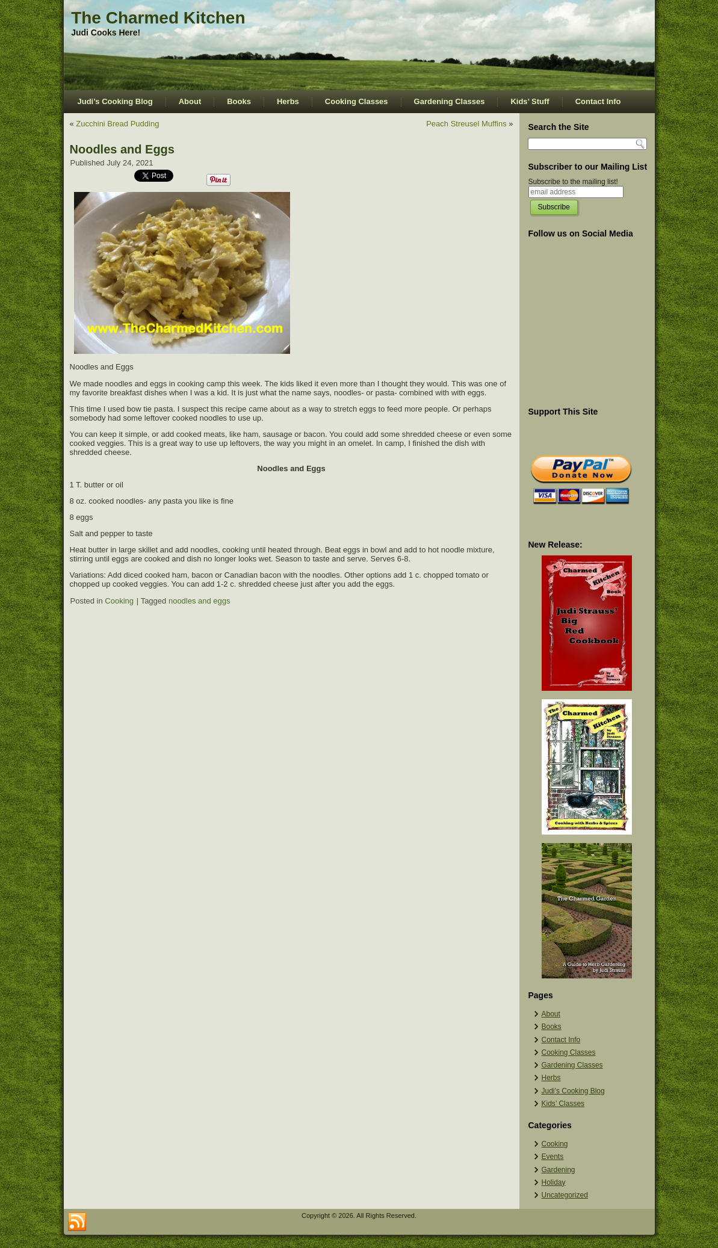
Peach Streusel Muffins (466, 123)
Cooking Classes (356, 101)
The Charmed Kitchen (158, 17)
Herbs (288, 101)
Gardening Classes (449, 101)
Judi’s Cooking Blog (115, 101)
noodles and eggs (200, 600)
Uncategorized (565, 1195)
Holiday (554, 1182)
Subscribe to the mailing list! (573, 182)
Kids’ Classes (563, 1103)
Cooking (119, 600)
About (190, 101)
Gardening (558, 1170)
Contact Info (598, 101)
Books (239, 101)
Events (553, 1156)
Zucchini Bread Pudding (117, 123)
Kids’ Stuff (529, 101)
